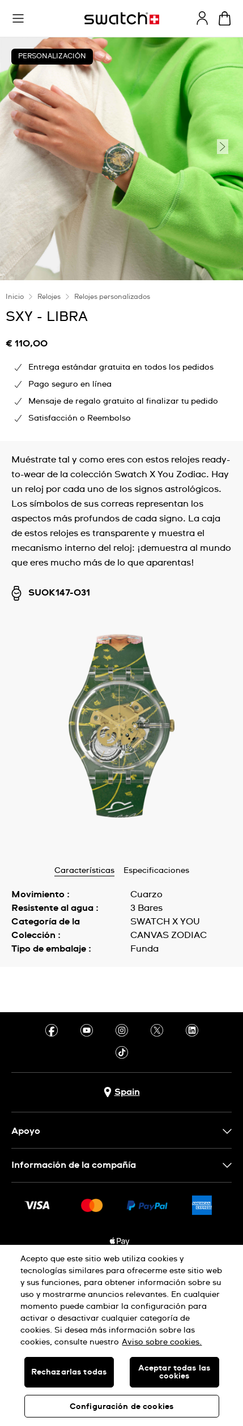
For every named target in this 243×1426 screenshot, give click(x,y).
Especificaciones (156, 871)
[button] (18, 18)
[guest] (202, 18)
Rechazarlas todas (68, 1372)
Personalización (52, 56)
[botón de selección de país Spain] (122, 1092)
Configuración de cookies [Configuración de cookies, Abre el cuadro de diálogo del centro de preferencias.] (121, 1407)
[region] (121, 1335)
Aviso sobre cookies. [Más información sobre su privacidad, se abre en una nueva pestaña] (162, 1342)
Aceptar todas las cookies (174, 1372)
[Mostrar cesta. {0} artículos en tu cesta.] (225, 18)
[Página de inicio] (121, 18)
